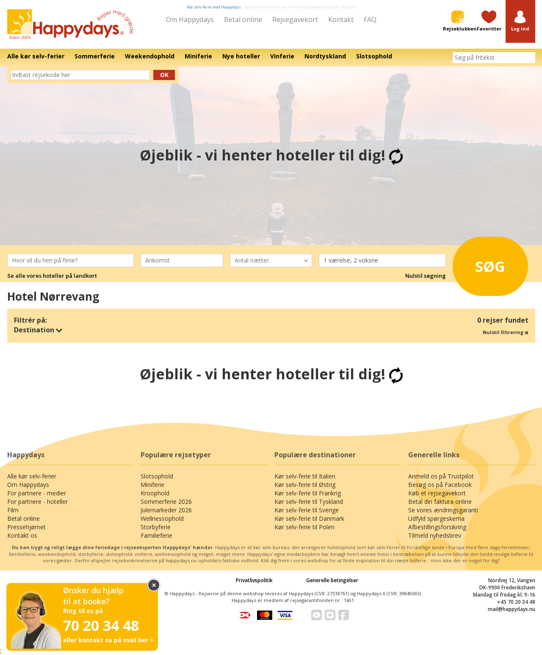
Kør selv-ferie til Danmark (309, 518)
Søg (482, 264)
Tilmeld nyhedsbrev (434, 535)
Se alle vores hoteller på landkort (52, 275)
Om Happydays (190, 19)
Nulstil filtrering (505, 332)
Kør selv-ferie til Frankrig (307, 493)
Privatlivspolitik (254, 580)
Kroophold (155, 493)
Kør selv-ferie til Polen (304, 527)
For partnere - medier (36, 493)
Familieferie (156, 535)
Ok (164, 75)
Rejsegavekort (295, 19)
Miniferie (152, 485)
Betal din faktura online (440, 501)
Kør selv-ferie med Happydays (214, 7)
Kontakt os (22, 535)
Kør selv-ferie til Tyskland (308, 501)
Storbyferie (156, 527)
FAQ (370, 19)
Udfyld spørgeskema (436, 518)
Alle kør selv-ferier (31, 476)
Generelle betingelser (332, 580)
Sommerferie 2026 (166, 501)
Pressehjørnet (26, 527)
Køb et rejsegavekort (437, 493)
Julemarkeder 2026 (166, 510)
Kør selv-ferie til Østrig (304, 485)
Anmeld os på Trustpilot (441, 476)
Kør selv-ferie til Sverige (306, 510)
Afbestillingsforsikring (437, 527)
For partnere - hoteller (37, 501)
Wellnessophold (162, 518)
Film (13, 510)
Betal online (243, 19)
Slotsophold (157, 476)
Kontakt (341, 19)
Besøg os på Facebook (440, 485)
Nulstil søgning (425, 275)
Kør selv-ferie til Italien (304, 476)
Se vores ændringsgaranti (443, 510)
